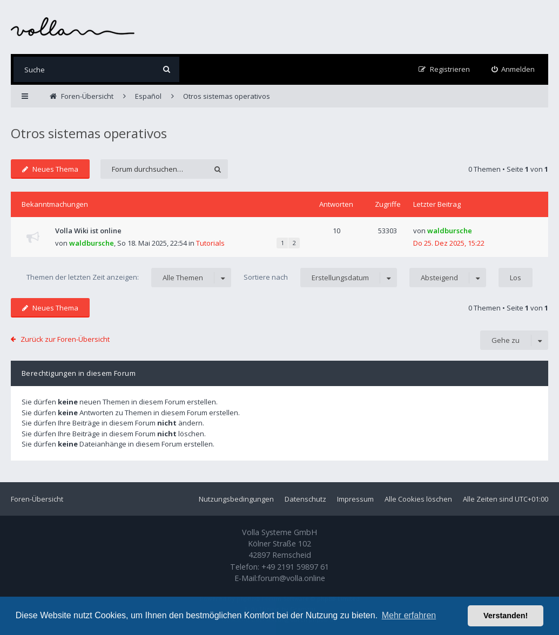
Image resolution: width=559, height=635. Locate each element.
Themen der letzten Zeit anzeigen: (128, 277)
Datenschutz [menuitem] (305, 499)
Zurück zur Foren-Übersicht (65, 339)
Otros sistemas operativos (89, 133)
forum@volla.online (291, 578)
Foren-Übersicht (37, 499)
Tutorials (210, 243)
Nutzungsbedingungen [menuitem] (236, 499)
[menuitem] (513, 69)
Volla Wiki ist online (88, 230)
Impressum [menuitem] (355, 499)
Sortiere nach (320, 277)
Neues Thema (50, 169)
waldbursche (91, 243)
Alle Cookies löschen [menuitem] (418, 499)
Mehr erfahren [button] (409, 615)
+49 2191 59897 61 (295, 567)
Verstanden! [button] (505, 615)
